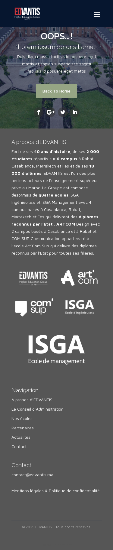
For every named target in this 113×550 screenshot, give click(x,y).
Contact (19, 446)
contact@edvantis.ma (32, 474)
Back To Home (56, 90)
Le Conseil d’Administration (37, 409)
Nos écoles (22, 418)
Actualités (20, 437)
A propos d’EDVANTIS (31, 399)
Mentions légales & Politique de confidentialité (55, 490)
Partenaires (22, 427)
